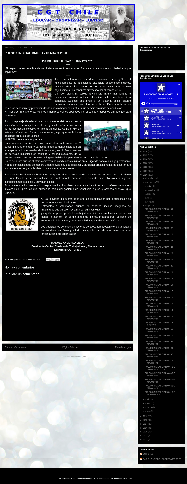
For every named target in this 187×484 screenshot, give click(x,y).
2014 (145, 435)
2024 (145, 159)
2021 (145, 171)
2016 (145, 428)
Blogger (128, 478)
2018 (145, 420)
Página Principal (70, 347)
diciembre (150, 178)
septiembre (150, 190)
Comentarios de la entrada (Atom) (74, 357)
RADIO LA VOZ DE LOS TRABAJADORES (162, 459)
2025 (145, 155)
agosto (148, 194)
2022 (145, 167)
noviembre (150, 182)
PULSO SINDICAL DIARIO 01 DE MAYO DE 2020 (160, 393)
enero (148, 411)
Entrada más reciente (15, 347)
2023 (145, 163)
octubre (149, 186)
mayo (148, 205)
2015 (145, 432)
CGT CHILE (148, 454)
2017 (145, 424)
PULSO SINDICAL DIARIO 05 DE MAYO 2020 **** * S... (160, 368)
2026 (145, 151)
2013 (145, 439)
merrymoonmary (102, 478)
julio (147, 198)
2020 (145, 175)
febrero (148, 407)
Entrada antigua (123, 347)
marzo (148, 403)
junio (147, 202)
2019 (145, 416)
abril (147, 399)
